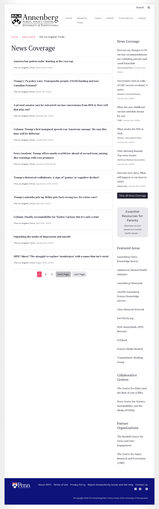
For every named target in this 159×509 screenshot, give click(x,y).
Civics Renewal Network (130, 309)
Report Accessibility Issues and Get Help (110, 484)
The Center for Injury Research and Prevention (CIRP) (131, 458)
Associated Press (125, 68)
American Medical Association (131, 160)
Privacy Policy (77, 484)
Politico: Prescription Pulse (129, 138)
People (142, 18)
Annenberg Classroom (129, 283)
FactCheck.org (125, 318)
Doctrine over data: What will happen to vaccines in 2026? (132, 177)
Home (68, 18)
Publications (126, 18)
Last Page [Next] (79, 274)
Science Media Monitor (130, 349)
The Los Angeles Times (24, 67)
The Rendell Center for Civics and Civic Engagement (130, 441)
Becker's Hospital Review (129, 94)
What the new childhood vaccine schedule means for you (131, 111)
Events (110, 18)
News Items (28, 36)
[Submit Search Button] (149, 7)
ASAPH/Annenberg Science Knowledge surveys (128, 296)
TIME (120, 120)
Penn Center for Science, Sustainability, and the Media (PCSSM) (131, 406)
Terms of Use (61, 484)
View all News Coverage (132, 195)
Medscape (122, 186)
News (98, 18)
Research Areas (82, 20)
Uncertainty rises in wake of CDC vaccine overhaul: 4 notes (132, 85)
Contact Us (142, 484)
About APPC (44, 484)
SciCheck (122, 340)
